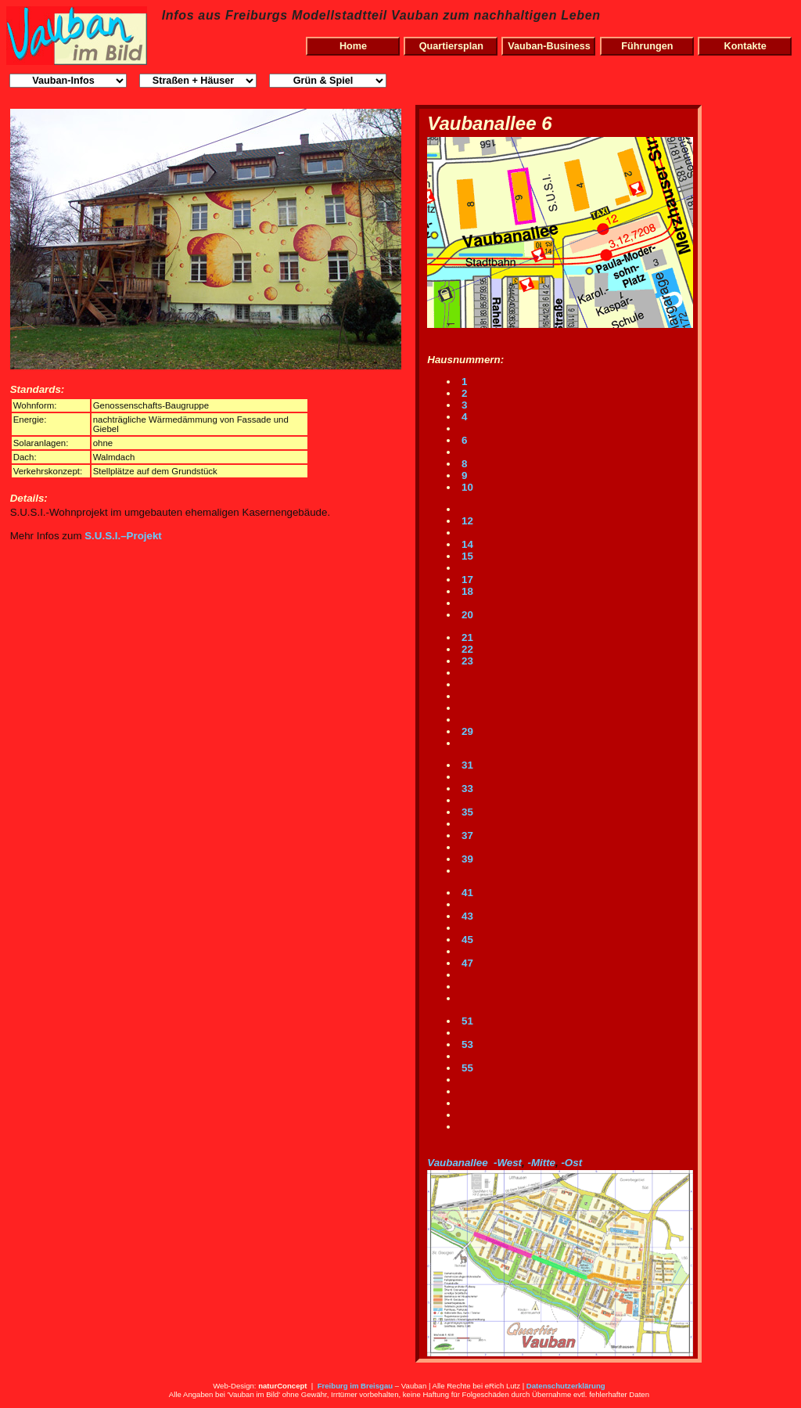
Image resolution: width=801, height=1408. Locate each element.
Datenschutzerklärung (565, 1385)
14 (465, 544)
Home (353, 46)
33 (465, 788)
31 (465, 765)
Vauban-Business (549, 46)
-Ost (571, 1163)
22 (465, 649)
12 (465, 521)
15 (465, 556)
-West (508, 1163)
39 (465, 859)
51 (465, 1021)
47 (465, 963)
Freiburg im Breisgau (355, 1385)
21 (465, 637)
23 (465, 661)
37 (465, 835)
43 (465, 916)
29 (465, 731)
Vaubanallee (457, 1163)
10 (465, 487)
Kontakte (745, 46)
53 (465, 1044)
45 (465, 939)
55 (465, 1068)
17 (465, 579)
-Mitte (541, 1163)
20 (465, 615)
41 (465, 892)
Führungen (647, 46)
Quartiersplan (451, 46)
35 (465, 812)
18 (465, 591)
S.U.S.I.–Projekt (123, 536)
